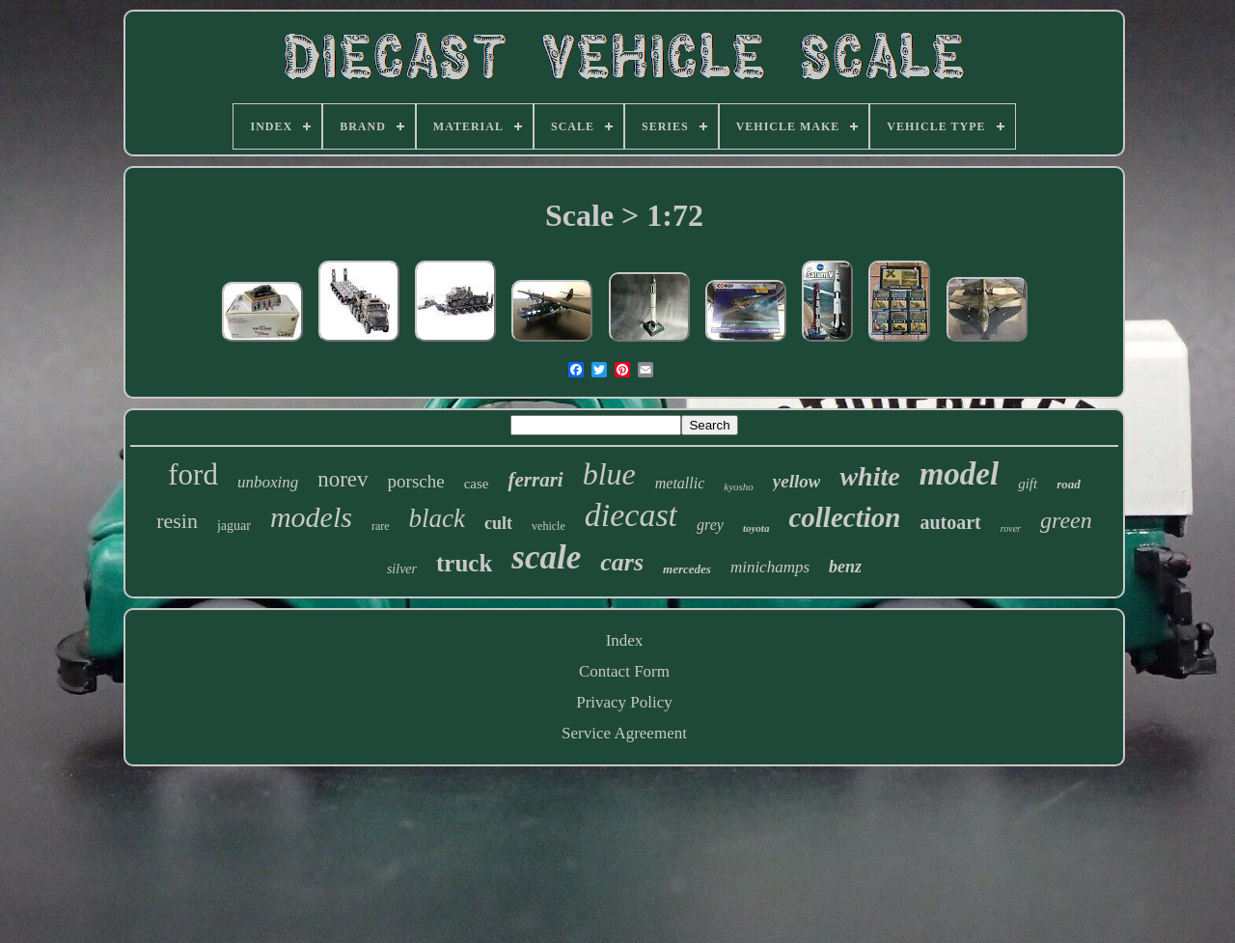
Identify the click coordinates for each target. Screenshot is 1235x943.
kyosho (739, 486)
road (1069, 484)
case (476, 483)
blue (609, 474)
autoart (949, 522)
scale (546, 557)
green (1066, 520)
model (959, 474)
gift (1027, 483)
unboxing (267, 482)
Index (625, 640)
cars (622, 562)
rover (1011, 528)
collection (844, 517)
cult (498, 523)
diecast (631, 515)
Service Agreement (624, 733)
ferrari (535, 479)
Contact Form (624, 671)
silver (402, 569)
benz (845, 566)
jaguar (234, 525)
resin (177, 521)
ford (193, 474)
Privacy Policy (624, 702)
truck (464, 563)
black (437, 518)
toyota (756, 528)
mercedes (687, 569)
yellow (797, 481)
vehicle (548, 526)
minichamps (770, 567)
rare (380, 526)
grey (710, 524)
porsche (416, 481)
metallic (680, 483)
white (869, 476)
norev (342, 479)
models (311, 517)
